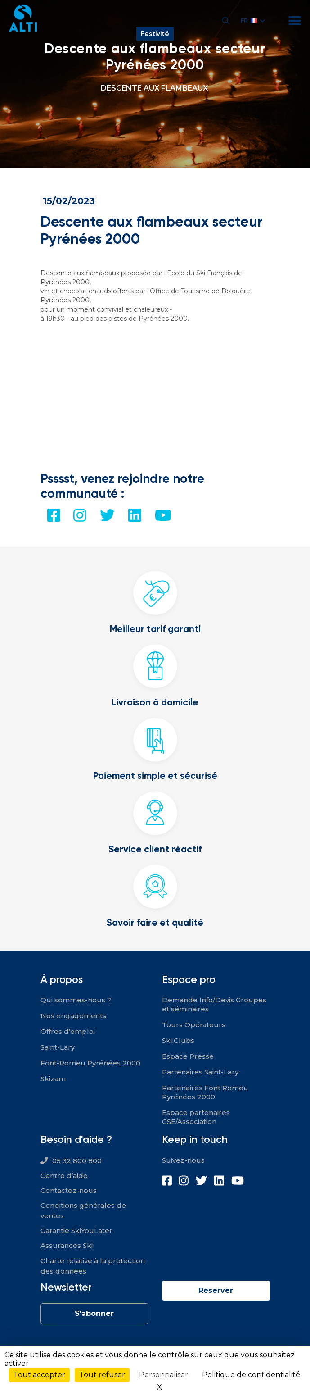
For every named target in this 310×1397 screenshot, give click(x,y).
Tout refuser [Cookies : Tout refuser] (102, 1374)
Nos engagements (73, 1015)
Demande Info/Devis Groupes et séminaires (214, 1004)
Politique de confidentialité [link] (251, 1374)
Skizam (53, 1078)
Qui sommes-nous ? (75, 1000)
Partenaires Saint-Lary (200, 1072)
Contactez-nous (68, 1190)
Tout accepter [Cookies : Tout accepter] (39, 1374)
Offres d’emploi (67, 1031)
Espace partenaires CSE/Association (196, 1117)
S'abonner (94, 1313)
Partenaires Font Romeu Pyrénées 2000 (205, 1092)
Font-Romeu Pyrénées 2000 (90, 1063)
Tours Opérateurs (193, 1024)
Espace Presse (188, 1056)
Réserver (215, 1290)
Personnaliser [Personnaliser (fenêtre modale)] (163, 1374)
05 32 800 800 (77, 1160)
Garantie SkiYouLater (76, 1230)
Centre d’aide (64, 1175)
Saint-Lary (57, 1047)
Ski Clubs (178, 1040)
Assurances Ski (66, 1245)
